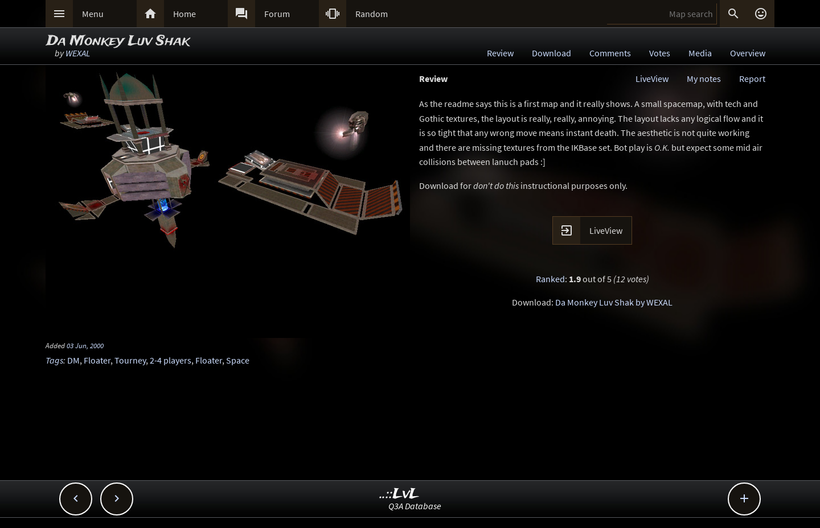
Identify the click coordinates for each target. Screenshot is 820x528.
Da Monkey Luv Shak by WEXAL (614, 302)
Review (500, 53)
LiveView (652, 78)
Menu (93, 13)
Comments (610, 53)
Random (371, 13)
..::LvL (399, 494)
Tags (54, 360)
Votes (659, 53)
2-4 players (170, 360)
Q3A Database (414, 506)
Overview (747, 53)
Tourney (130, 360)
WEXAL (77, 53)
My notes (704, 78)
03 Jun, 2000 (85, 345)
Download (551, 53)
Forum (277, 13)
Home (184, 13)
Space (237, 360)
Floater (97, 360)
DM (73, 360)
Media (700, 53)
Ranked (550, 278)
